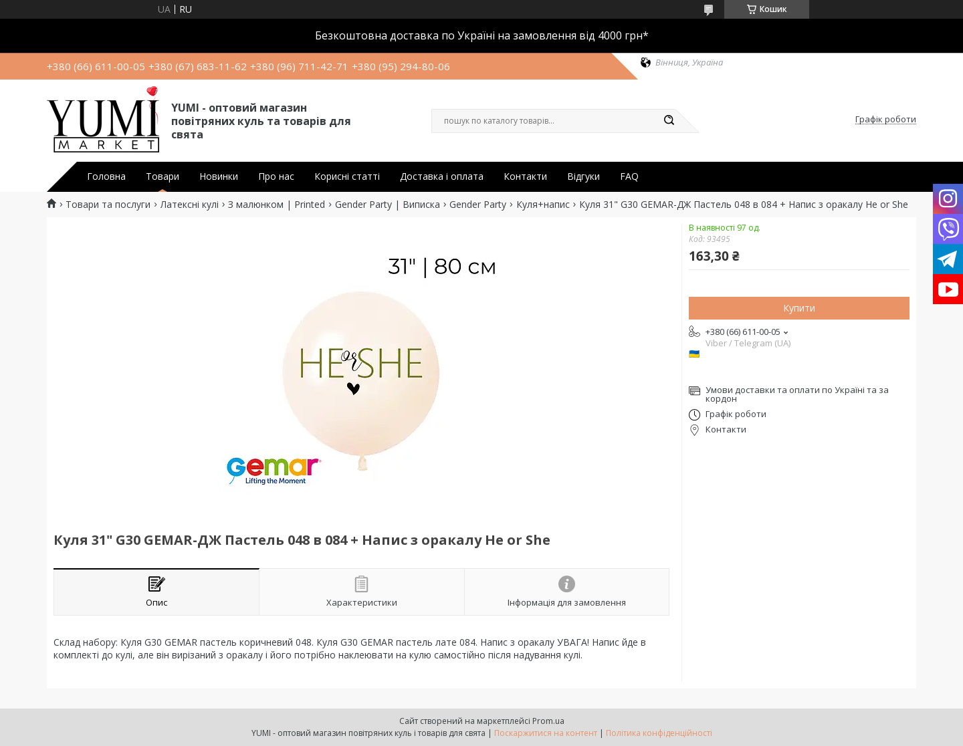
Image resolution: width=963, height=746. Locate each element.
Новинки (218, 176)
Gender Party (477, 205)
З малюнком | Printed (276, 205)
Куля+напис (543, 205)
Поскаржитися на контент (545, 733)
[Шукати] (668, 121)
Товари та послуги (108, 205)
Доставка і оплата (442, 176)
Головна (106, 176)
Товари (162, 176)
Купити (799, 307)
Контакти (525, 176)
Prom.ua (548, 721)
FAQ (629, 176)
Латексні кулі (189, 205)
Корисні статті (347, 176)
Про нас (276, 176)
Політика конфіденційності (659, 733)
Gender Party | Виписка (387, 205)
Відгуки (583, 176)
